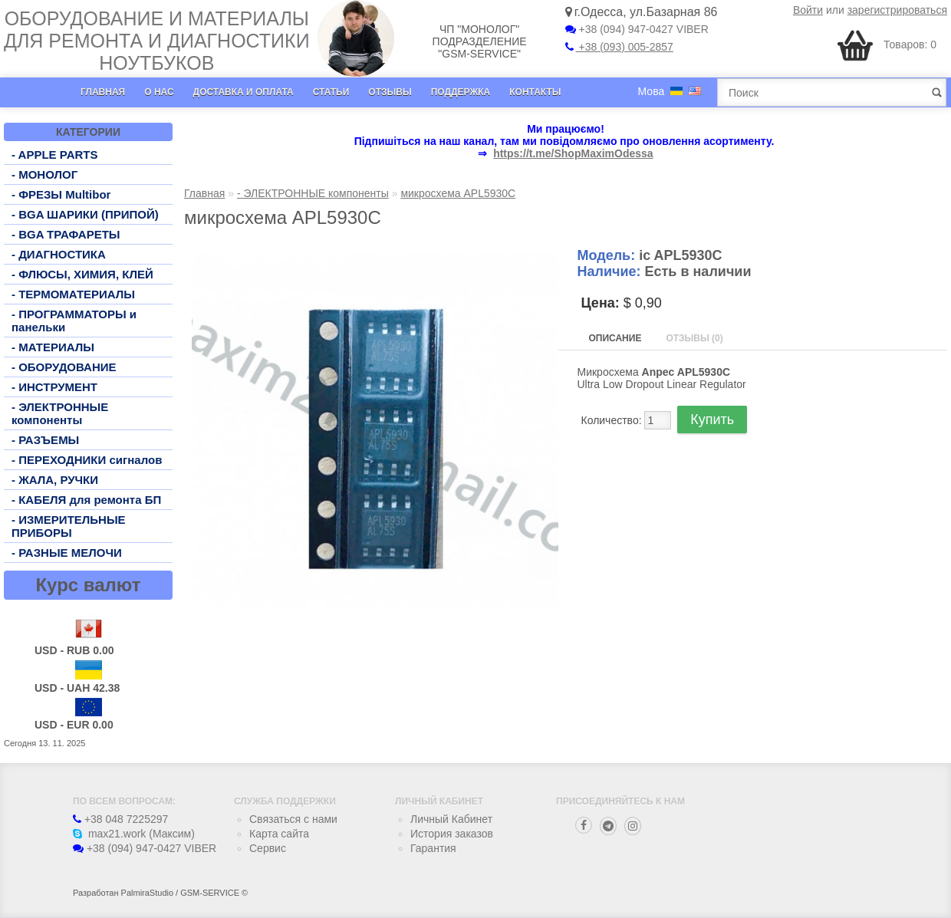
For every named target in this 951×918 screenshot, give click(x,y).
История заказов (451, 834)
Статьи (331, 92)
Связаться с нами (293, 819)
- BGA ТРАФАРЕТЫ (66, 234)
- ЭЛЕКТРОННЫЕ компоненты (60, 413)
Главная (103, 92)
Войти (808, 10)
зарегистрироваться (897, 10)
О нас (158, 92)
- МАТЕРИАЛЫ (53, 347)
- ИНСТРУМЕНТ (54, 386)
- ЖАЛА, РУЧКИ (55, 479)
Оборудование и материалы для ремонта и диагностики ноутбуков (157, 41)
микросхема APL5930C (457, 193)
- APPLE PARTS (55, 154)
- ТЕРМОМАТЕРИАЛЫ (73, 294)
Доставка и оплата (243, 92)
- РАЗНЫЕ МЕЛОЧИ (67, 552)
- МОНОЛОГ (44, 174)
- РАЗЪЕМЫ (45, 439)
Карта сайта (279, 834)
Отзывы (389, 92)
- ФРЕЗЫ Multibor (61, 194)
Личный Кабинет (451, 819)
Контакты (535, 92)
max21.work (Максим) (134, 834)
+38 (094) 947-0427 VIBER (637, 29)
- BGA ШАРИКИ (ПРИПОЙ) (85, 214)
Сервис (267, 848)
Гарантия (433, 848)
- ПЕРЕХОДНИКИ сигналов (87, 459)
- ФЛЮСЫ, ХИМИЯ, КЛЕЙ (82, 274)
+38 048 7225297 (120, 819)
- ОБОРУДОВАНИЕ (64, 366)
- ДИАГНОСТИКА (59, 254)
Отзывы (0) (694, 338)
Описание (615, 338)
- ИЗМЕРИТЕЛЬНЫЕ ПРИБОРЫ (69, 526)
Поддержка (461, 92)
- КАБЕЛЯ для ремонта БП (86, 499)
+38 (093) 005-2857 (619, 47)
